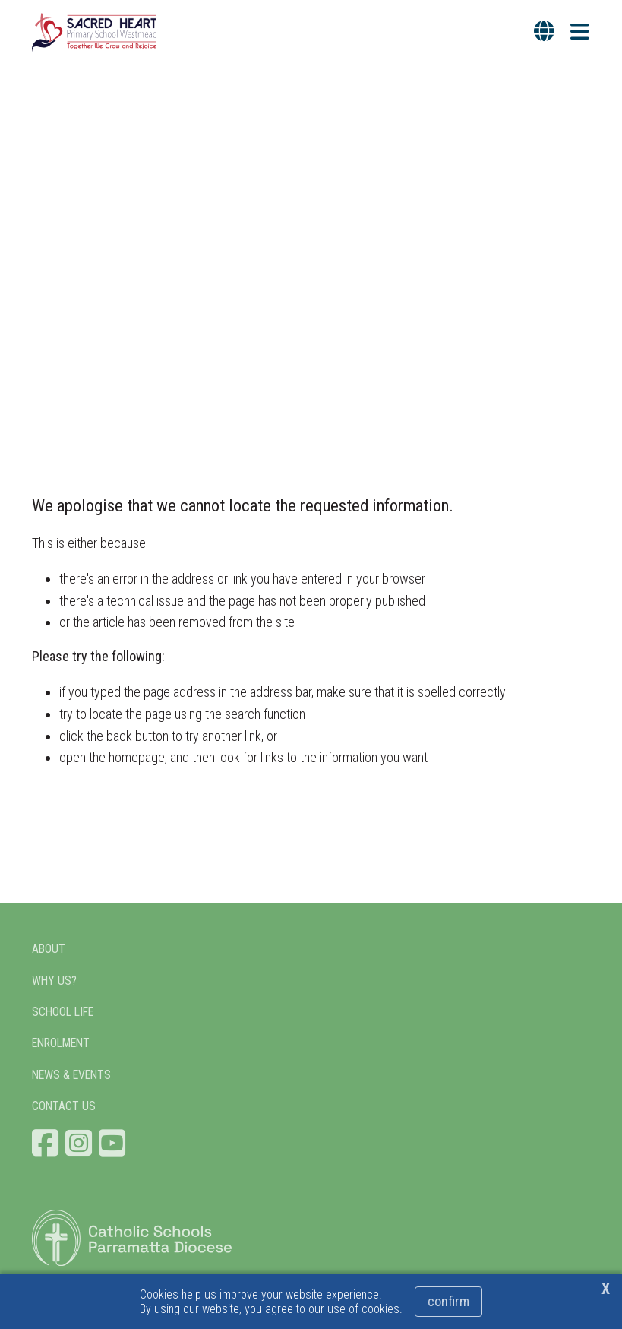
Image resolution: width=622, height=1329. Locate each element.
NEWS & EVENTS (71, 1075)
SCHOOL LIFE (62, 1012)
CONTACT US (64, 1106)
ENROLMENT (61, 1043)
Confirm (448, 1301)
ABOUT (48, 948)
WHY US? (54, 980)
